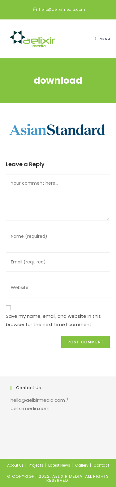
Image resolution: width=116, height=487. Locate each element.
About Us (15, 465)
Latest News (59, 465)
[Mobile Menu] (102, 38)
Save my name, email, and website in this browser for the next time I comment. (53, 320)
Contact (101, 465)
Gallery (81, 465)
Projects (36, 465)
